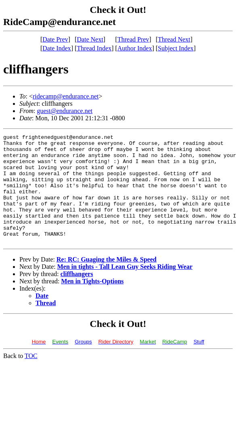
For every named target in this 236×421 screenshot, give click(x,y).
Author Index (134, 48)
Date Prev (55, 39)
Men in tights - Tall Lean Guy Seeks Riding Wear (124, 288)
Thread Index (94, 48)
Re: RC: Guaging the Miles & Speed (106, 281)
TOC (31, 377)
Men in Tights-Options (92, 303)
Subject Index (175, 48)
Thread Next (174, 39)
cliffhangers (77, 295)
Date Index (56, 48)
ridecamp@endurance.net (66, 96)
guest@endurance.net (64, 110)
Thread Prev (133, 39)
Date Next (90, 39)
